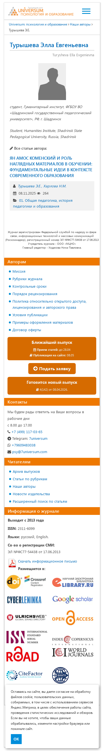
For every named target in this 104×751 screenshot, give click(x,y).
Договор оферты (26, 329)
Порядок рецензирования (34, 293)
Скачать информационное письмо (47, 561)
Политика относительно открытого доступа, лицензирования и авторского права (49, 304)
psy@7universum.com (27, 451)
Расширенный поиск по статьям (40, 501)
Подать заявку (52, 368)
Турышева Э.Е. (29, 185)
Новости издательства (31, 493)
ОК (16, 739)
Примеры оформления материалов (42, 322)
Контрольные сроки (29, 286)
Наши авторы (24, 486)
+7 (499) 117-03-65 (24, 431)
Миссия (19, 271)
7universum (27, 438)
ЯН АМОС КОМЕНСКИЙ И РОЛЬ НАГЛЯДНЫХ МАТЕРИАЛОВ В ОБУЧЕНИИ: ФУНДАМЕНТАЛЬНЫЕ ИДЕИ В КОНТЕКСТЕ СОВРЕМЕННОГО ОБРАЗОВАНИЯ (51, 166)
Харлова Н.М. (54, 185)
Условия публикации (30, 314)
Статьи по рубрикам (30, 478)
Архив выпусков (26, 471)
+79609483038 (21, 445)
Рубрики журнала (27, 278)
